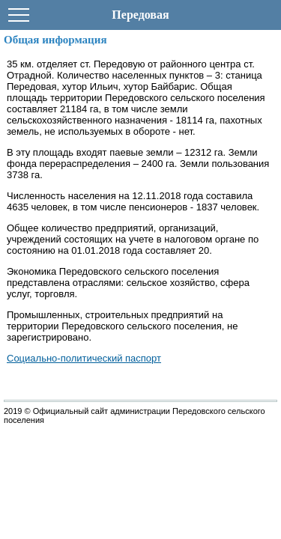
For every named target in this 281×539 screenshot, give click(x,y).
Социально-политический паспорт (84, 358)
